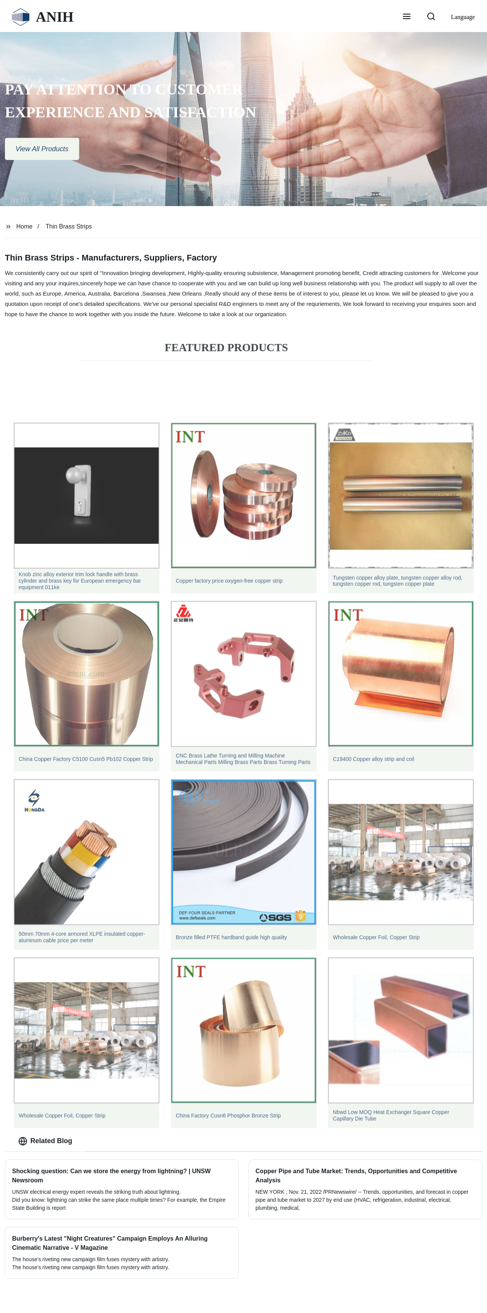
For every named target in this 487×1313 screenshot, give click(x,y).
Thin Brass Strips (69, 226)
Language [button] (463, 17)
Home (24, 226)
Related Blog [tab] (45, 1141)
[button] (406, 17)
